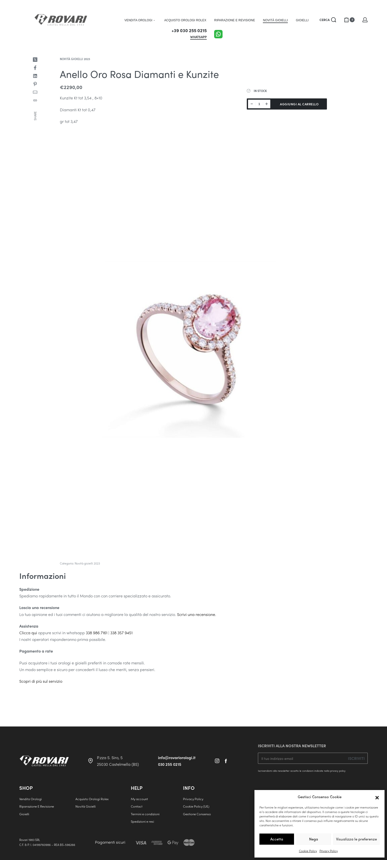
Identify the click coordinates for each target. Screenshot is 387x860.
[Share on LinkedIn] (35, 76)
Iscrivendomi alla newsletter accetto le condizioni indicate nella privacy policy (301, 770)
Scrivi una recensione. (196, 614)
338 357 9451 (121, 632)
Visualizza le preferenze (356, 839)
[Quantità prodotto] (259, 104)
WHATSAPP (198, 37)
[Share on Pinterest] (35, 84)
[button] (377, 796)
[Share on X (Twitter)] (35, 59)
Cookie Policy (308, 851)
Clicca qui (28, 632)
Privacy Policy (328, 851)
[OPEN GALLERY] (193, 345)
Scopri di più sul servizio (40, 681)
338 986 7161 (96, 632)
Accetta (276, 839)
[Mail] (35, 92)
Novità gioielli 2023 (75, 59)
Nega (313, 839)
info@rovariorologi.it (177, 757)
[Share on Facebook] (35, 68)
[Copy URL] (35, 100)
